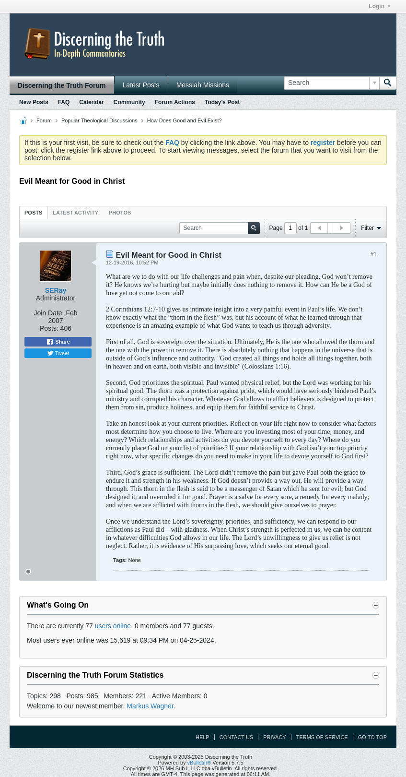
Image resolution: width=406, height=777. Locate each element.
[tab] (33, 212)
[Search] (331, 83)
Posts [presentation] (33, 212)
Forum (44, 120)
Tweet (58, 353)
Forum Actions (175, 102)
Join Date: (49, 313)
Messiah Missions (202, 85)
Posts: (49, 328)
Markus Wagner (150, 706)
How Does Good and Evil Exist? (184, 120)
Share (58, 342)
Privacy (274, 737)
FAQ (64, 102)
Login (380, 6)
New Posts (33, 102)
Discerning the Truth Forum (62, 85)
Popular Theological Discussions (99, 120)
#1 (374, 254)
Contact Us (237, 737)
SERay (55, 290)
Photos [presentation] (120, 212)
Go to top (372, 737)
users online (113, 626)
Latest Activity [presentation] (75, 212)
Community (129, 102)
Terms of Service (322, 737)
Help (202, 737)
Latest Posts (141, 85)
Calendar (91, 102)
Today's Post (222, 102)
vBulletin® (199, 762)
